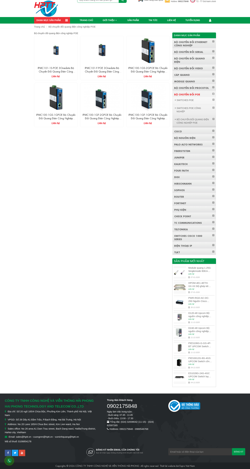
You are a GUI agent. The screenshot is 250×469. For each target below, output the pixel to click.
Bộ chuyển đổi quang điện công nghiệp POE (72, 26)
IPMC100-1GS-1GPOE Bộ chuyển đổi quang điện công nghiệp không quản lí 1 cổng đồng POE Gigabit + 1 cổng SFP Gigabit (55, 120)
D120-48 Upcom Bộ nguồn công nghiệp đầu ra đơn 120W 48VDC (198, 315)
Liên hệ (171, 20)
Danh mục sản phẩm (49, 20)
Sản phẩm (133, 20)
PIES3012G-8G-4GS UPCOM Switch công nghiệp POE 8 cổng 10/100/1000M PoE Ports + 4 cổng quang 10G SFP (199, 360)
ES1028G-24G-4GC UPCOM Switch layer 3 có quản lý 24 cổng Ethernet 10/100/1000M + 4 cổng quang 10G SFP (199, 375)
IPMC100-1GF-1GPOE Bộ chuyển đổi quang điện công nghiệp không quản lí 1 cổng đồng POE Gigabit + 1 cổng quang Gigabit (148, 120)
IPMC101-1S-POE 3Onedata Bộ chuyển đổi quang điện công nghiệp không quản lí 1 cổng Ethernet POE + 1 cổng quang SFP (55, 73)
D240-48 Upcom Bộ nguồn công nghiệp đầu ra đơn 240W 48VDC (198, 330)
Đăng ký (238, 452)
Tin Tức (153, 20)
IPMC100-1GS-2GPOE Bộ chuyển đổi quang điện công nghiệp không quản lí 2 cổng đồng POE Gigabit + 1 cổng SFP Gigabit (148, 73)
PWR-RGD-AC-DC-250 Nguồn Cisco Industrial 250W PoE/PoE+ (198, 300)
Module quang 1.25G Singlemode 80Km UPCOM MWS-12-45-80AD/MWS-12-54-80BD (199, 269)
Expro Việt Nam (187, 465)
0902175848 (183, 1)
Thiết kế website (167, 465)
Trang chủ (86, 20)
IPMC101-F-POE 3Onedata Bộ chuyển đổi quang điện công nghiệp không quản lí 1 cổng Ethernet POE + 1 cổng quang (102, 73)
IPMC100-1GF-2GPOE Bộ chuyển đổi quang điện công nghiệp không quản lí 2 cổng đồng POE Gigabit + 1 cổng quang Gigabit (102, 120)
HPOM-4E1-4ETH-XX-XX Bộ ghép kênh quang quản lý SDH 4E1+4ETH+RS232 (199, 285)
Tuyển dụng (192, 20)
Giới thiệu (108, 20)
